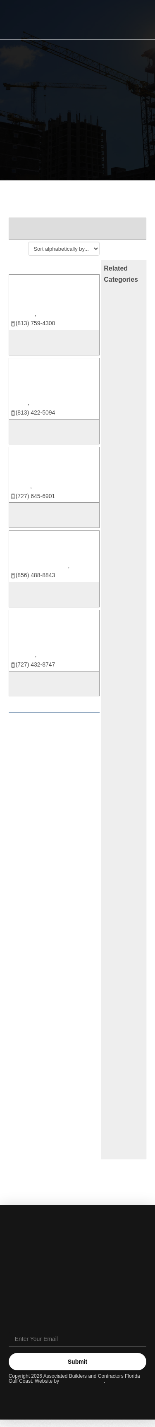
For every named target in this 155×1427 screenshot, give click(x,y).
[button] (135, 20)
